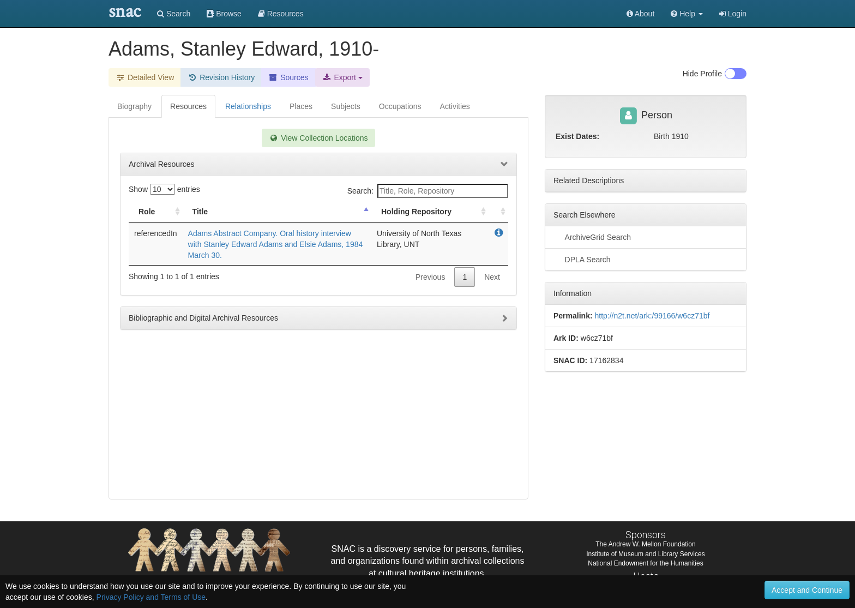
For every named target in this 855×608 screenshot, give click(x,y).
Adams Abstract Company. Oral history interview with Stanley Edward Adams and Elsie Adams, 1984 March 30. (275, 244)
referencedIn (155, 233)
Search (173, 13)
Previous (430, 277)
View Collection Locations (318, 138)
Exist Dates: (577, 136)
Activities (455, 106)
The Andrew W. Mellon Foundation (645, 544)
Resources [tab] (188, 106)
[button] (687, 13)
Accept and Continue (807, 590)
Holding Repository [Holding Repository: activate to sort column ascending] (416, 211)
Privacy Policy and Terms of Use (151, 597)
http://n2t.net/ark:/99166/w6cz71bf (651, 315)
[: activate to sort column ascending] (498, 212)
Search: (427, 191)
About (641, 13)
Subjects (345, 106)
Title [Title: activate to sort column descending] (200, 211)
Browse (224, 13)
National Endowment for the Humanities (645, 563)
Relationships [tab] (248, 106)
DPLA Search (582, 259)
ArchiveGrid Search (592, 237)
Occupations (400, 106)
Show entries (164, 189)
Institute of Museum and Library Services (645, 554)
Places (301, 106)
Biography (134, 106)
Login (732, 13)
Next (492, 277)
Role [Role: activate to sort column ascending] (147, 211)
